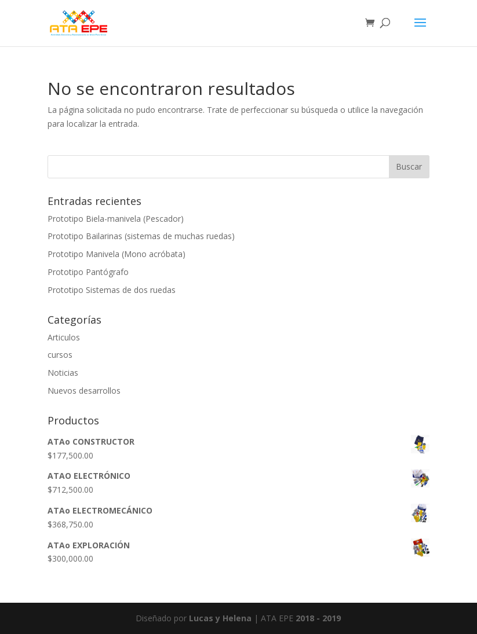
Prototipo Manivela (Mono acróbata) (116, 253)
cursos (60, 354)
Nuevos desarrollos (84, 390)
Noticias (63, 372)
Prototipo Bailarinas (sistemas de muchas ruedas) (141, 235)
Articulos (64, 337)
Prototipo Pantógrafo (88, 271)
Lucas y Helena (220, 618)
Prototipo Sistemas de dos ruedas (112, 289)
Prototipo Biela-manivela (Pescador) (116, 218)
